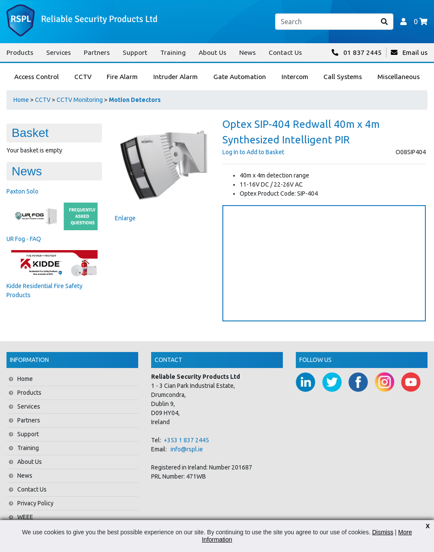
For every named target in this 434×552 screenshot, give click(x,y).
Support (135, 52)
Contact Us (285, 52)
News (247, 52)
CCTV (43, 99)
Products (19, 52)
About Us (212, 52)
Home (21, 99)
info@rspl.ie (187, 449)
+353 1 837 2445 (186, 440)
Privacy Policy (35, 503)
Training (173, 52)
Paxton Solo (22, 191)
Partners (97, 52)
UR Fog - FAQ (23, 238)
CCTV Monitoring (80, 99)
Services (58, 52)
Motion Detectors (135, 99)
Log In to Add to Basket (253, 152)
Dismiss (382, 532)
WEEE (25, 517)
